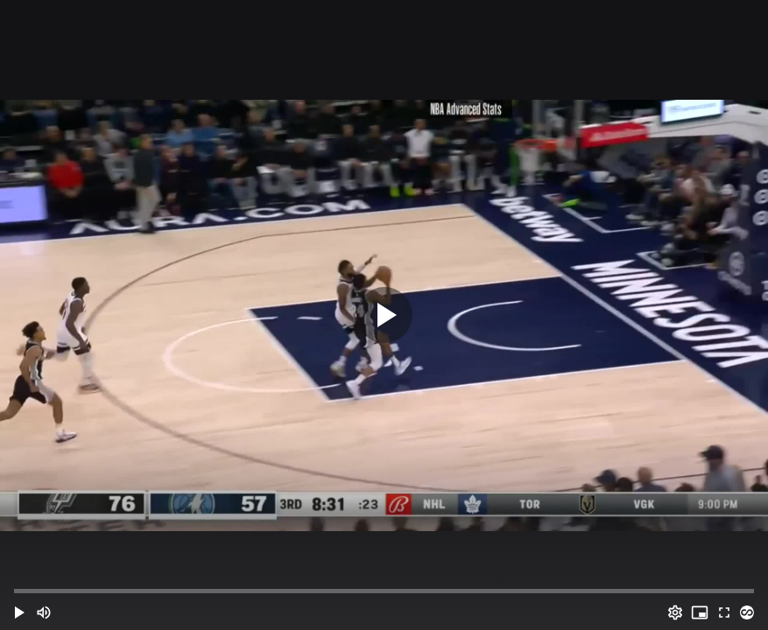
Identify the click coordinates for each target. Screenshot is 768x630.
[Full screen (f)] (724, 612)
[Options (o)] (675, 612)
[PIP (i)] (699, 612)
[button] (19, 612)
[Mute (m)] (43, 612)
